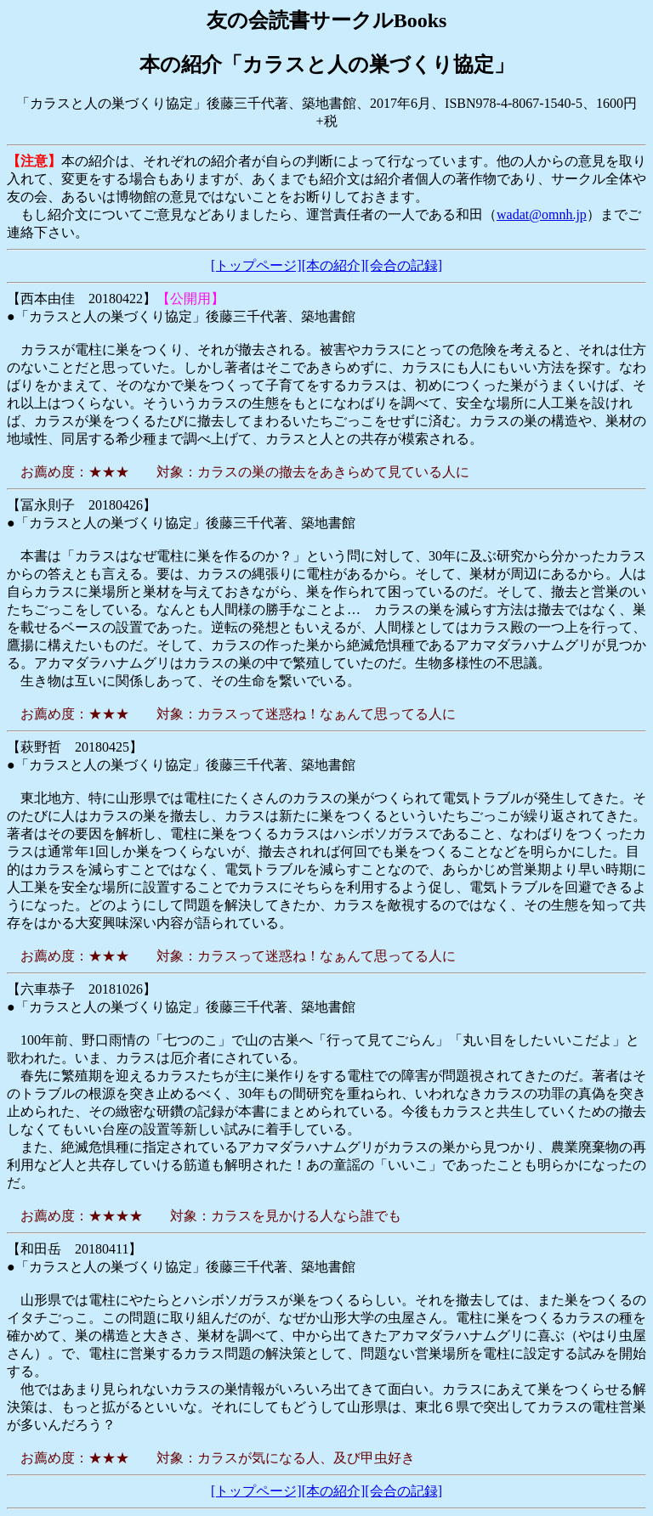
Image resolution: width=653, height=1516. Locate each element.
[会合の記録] (403, 265)
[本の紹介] (334, 265)
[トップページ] (256, 265)
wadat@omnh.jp (542, 214)
